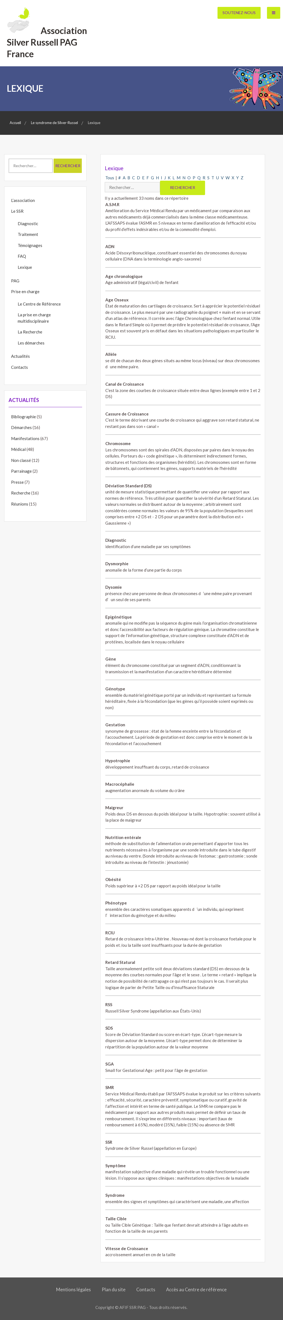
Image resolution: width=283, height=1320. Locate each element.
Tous (109, 177)
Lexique (25, 267)
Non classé (21, 460)
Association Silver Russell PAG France (47, 42)
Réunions (19, 503)
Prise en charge (25, 291)
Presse (17, 482)
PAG (15, 280)
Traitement (28, 234)
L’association (23, 200)
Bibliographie (23, 416)
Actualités (20, 356)
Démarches (21, 427)
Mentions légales (73, 1289)
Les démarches (31, 342)
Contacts (19, 367)
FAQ (22, 256)
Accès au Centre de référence (196, 1289)
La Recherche (30, 331)
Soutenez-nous (239, 12)
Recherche (20, 492)
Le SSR (17, 211)
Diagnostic (28, 223)
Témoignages (30, 245)
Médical (18, 449)
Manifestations (25, 438)
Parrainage (21, 471)
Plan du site (113, 1289)
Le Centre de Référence (39, 303)
